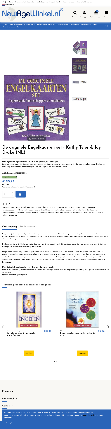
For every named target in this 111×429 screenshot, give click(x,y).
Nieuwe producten (68, 2)
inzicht (53, 207)
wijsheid (19, 210)
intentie (85, 210)
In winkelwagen (20, 194)
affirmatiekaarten (10, 215)
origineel (6, 207)
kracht (46, 207)
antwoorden (62, 207)
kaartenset (94, 210)
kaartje (35, 213)
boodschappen (9, 210)
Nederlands (8, 4)
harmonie (91, 207)
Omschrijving (9, 226)
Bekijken (29, 353)
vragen (68, 210)
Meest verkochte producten (85, 2)
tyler (85, 213)
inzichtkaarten (47, 210)
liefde (71, 207)
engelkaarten (66, 213)
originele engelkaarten (49, 213)
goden (77, 207)
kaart (84, 207)
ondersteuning (9, 213)
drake (100, 213)
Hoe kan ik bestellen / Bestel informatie (21, 2)
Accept (9, 423)
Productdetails (28, 226)
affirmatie (77, 210)
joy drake (93, 213)
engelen (30, 207)
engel (23, 207)
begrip (37, 210)
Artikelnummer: (8, 173)
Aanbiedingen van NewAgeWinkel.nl (48, 2)
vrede (30, 210)
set (25, 210)
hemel (28, 213)
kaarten (39, 207)
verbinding (59, 210)
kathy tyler (77, 213)
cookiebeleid (88, 415)
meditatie (15, 207)
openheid (20, 213)
